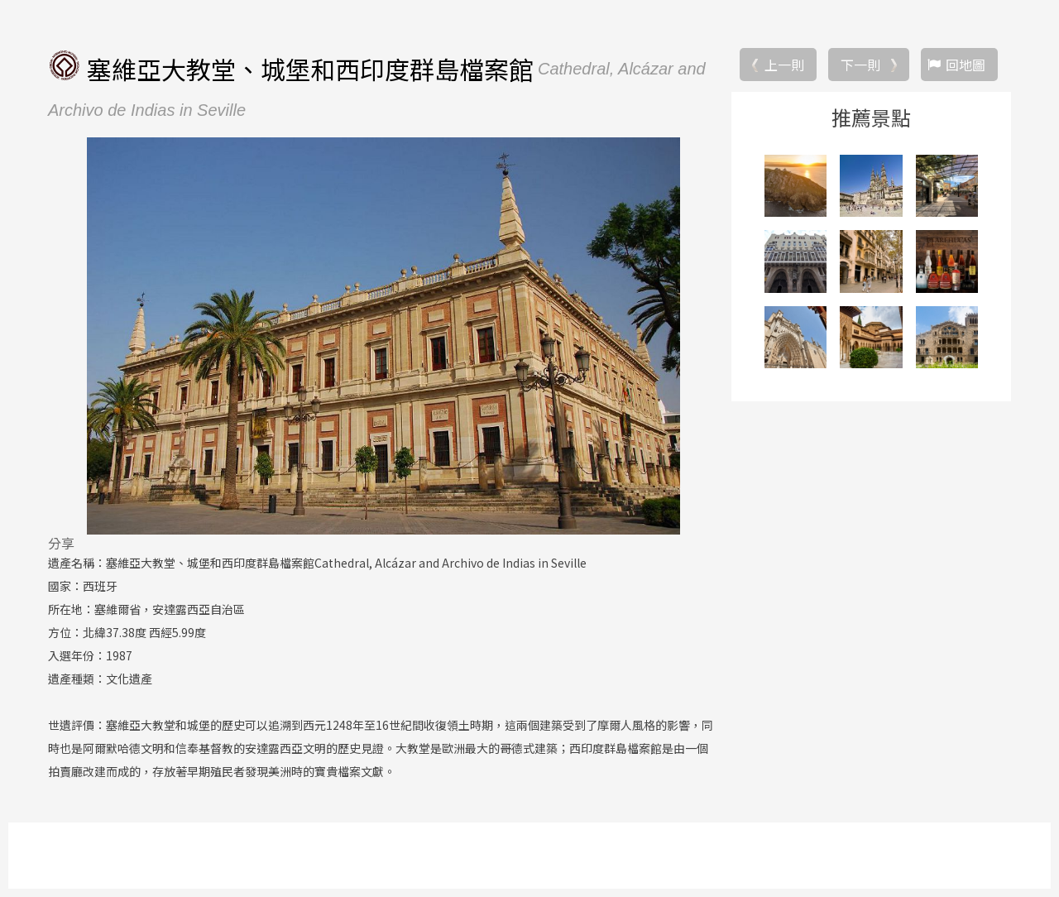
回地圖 (965, 64)
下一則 (860, 64)
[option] (383, 336)
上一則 (784, 64)
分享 (61, 543)
